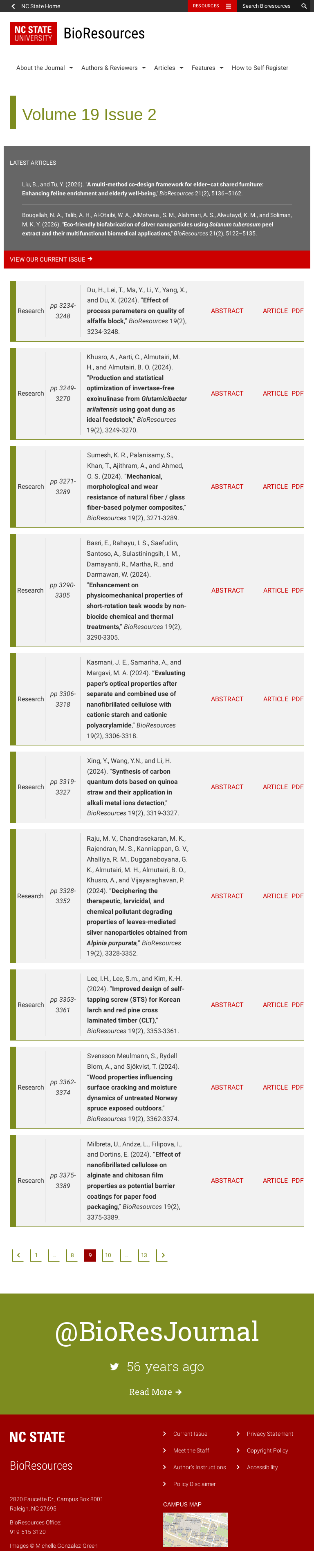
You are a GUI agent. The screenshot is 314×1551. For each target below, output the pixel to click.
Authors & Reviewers (109, 68)
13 (144, 1214)
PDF (294, 311)
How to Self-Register (260, 68)
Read (157, 1349)
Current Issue (190, 1391)
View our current (52, 259)
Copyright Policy (267, 1408)
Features (203, 68)
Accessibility (262, 1425)
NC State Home (40, 6)
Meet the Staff (191, 1408)
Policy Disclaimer (194, 1442)
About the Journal (40, 68)
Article (265, 311)
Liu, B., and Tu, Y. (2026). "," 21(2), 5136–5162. (143, 189)
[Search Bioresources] (267, 6)
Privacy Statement (270, 1391)
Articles (164, 68)
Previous (18, 1214)
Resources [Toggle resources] (206, 6)
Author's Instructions (199, 1425)
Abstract (227, 311)
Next (162, 1214)
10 (108, 1214)
